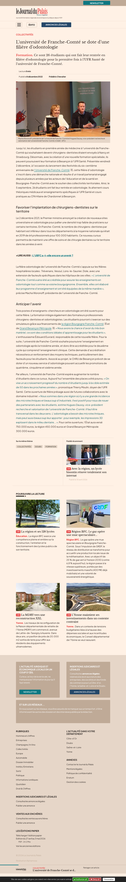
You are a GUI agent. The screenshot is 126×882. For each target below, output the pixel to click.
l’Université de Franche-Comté (52, 170)
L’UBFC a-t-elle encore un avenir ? (52, 255)
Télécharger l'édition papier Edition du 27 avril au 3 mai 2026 (30, 838)
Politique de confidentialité (79, 773)
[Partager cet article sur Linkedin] (96, 871)
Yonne (69, 751)
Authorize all (80, 879)
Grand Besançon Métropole (36, 328)
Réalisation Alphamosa (26, 860)
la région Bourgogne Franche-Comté (82, 323)
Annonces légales (84, 692)
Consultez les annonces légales (30, 801)
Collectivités (24, 34)
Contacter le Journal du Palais (79, 764)
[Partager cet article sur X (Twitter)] (85, 871)
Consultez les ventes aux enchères (32, 818)
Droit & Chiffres (23, 788)
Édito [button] (32, 24)
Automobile (21, 757)
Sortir (18, 771)
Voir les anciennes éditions (28, 846)
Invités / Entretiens (24, 766)
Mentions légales (74, 769)
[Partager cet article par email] (102, 871)
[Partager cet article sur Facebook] (91, 871)
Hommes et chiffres (25, 736)
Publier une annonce (25, 805)
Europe (19, 753)
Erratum (70, 777)
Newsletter (96, 3)
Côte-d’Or (71, 738)
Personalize (109, 879)
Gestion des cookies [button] (76, 782)
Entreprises (21, 740)
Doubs (38, 447)
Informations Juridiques (27, 779)
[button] (19, 24)
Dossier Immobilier (24, 762)
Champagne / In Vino (25, 744)
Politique (20, 775)
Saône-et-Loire (73, 747)
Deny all (96, 879)
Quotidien (21, 784)
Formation (51, 447)
